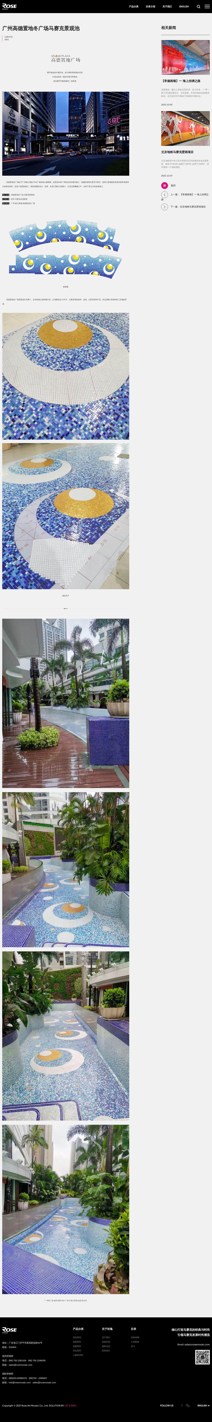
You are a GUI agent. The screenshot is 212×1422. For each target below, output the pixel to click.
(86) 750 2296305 (36, 1360)
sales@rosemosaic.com (20, 1365)
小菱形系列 (78, 1355)
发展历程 (106, 1342)
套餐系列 (77, 1346)
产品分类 (133, 6)
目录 (133, 1329)
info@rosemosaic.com (20, 1382)
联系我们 (106, 1350)
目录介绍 (150, 6)
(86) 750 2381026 (17, 1360)
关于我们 (167, 6)
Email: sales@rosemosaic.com (194, 1344)
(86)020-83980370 (18, 1378)
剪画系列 (77, 1337)
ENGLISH (184, 6)
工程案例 (135, 1342)
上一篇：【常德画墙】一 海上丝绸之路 (184, 197)
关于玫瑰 (107, 1329)
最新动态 (106, 1346)
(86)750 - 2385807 (38, 1378)
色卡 (133, 1346)
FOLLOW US (166, 1405)
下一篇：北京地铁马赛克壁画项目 (187, 206)
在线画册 (135, 1337)
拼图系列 (77, 1342)
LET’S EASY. (71, 1405)
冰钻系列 (77, 1350)
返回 (172, 185)
